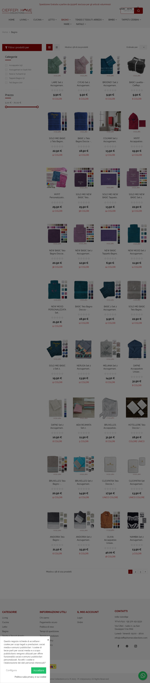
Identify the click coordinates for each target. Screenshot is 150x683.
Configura (11, 670)
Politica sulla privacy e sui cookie (30, 677)
